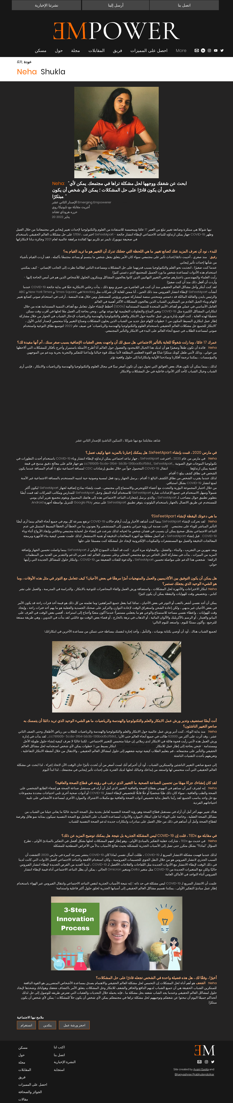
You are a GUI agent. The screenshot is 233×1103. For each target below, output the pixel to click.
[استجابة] (67, 1070)
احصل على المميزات (32, 1084)
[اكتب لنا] (67, 1047)
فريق (22, 1077)
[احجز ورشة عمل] (74, 1025)
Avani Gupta (201, 1069)
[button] (46, 5)
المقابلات (24, 1069)
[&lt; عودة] (32, 62)
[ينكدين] (47, 1025)
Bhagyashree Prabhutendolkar (194, 1074)
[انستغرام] (26, 1025)
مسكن (23, 1047)
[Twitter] (222, 50)
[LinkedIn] (203, 50)
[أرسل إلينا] (115, 5)
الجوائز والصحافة (30, 1091)
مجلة (21, 1062)
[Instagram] (209, 50)
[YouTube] (216, 50)
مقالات (23, 1099)
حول (21, 1055)
